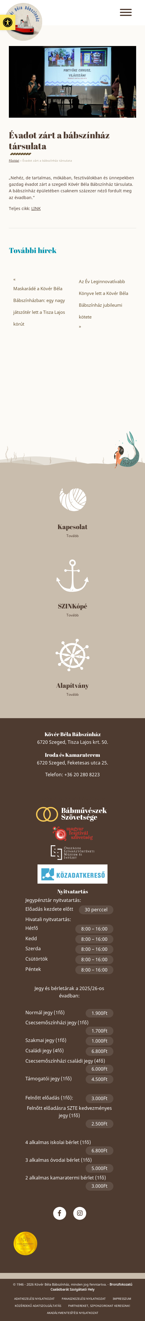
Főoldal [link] (14, 160)
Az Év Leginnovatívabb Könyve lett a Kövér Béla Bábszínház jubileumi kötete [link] (103, 299)
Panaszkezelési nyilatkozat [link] (84, 1299)
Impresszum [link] (122, 1299)
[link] (7, 22)
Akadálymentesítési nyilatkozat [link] (72, 1313)
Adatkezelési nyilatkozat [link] (34, 1299)
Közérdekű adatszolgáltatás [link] (38, 1306)
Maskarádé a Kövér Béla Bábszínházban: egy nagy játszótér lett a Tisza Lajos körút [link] (39, 306)
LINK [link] (36, 208)
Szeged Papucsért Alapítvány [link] (72, 798)
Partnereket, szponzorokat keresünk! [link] (99, 1306)
